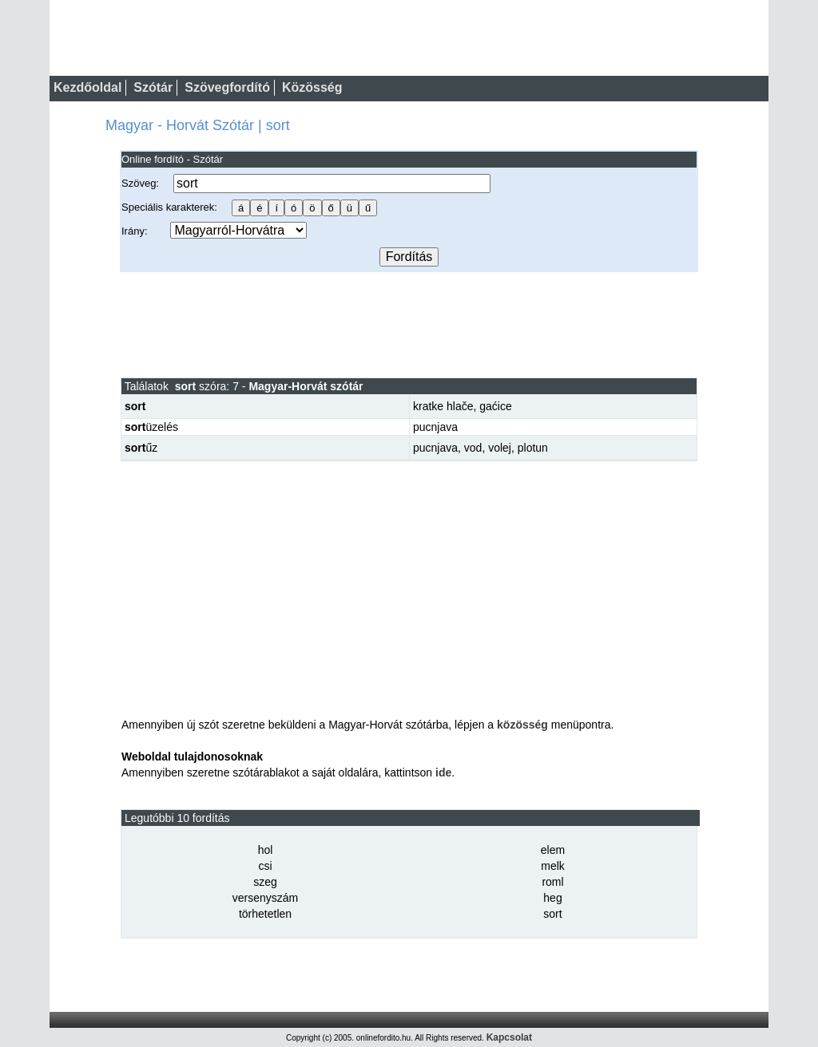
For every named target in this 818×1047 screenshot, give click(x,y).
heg (552, 897)
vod (473, 447)
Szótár (153, 87)
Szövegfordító (227, 87)
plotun (533, 447)
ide (443, 772)
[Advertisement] (409, 324)
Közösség (312, 87)
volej (499, 447)
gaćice (495, 406)
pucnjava (435, 427)
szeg (265, 881)
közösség (522, 724)
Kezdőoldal (87, 87)
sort (552, 913)
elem (553, 850)
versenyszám (265, 897)
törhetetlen (265, 913)
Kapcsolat (509, 1037)
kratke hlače (443, 406)
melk (553, 865)
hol (265, 850)
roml (552, 881)
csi (265, 865)
